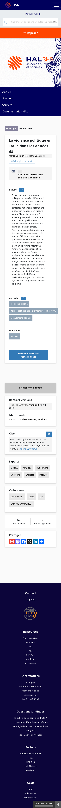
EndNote (30, 474)
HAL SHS (30, 762)
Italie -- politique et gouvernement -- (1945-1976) (33, 310)
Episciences (30, 793)
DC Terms (15, 474)
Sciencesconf (30, 797)
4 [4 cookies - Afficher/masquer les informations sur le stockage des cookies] (58, 804)
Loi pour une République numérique (30, 722)
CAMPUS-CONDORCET (22, 503)
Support (31, 599)
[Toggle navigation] (56, 4)
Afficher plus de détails (22, 161)
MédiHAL (30, 770)
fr (22, 189)
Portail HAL (33, 13)
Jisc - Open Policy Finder (30, 734)
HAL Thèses (31, 766)
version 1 (34, 404)
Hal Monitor (30, 663)
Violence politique (19, 303)
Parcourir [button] (7, 98)
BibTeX (14, 467)
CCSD (30, 789)
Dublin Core (42, 467)
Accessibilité (30, 694)
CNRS (31, 496)
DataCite (43, 474)
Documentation (30, 638)
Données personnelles (30, 686)
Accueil (6, 92)
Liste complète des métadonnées (28, 355)
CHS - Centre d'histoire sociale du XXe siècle (30, 176)
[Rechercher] (5, 22)
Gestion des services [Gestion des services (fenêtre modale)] (44, 804)
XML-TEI (27, 467)
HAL (30, 757)
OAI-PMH (30, 655)
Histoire (14, 336)
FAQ (30, 646)
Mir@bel (30, 730)
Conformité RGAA (30, 699)
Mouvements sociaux (21, 317)
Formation (30, 642)
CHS (42, 496)
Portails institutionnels (30, 753)
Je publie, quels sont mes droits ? (30, 717)
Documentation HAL (15, 111)
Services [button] (7, 105)
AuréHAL (30, 659)
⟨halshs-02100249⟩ (28, 448)
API (30, 650)
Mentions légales (30, 690)
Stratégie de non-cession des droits (30, 726)
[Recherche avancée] (54, 22)
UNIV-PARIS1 (17, 496)
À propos (30, 682)
